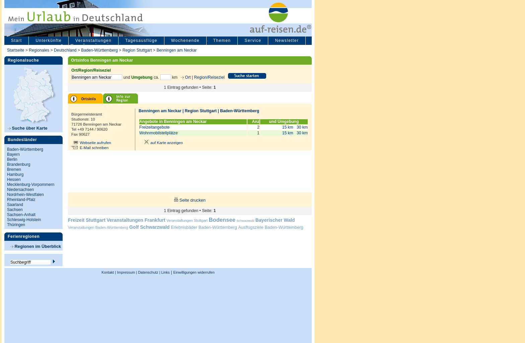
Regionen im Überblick (35, 246)
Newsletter (287, 40)
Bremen (14, 169)
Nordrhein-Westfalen (25, 194)
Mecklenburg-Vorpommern (30, 184)
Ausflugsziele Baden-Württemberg (270, 227)
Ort (187, 77)
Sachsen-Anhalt (21, 214)
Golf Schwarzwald (149, 227)
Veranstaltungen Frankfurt (135, 220)
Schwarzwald (245, 220)
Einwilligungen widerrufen (193, 272)
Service (252, 40)
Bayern (13, 154)
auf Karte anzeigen (162, 143)
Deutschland (65, 50)
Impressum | (127, 272)
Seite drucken (192, 200)
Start (16, 40)
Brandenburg (18, 164)
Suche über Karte (28, 128)
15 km (287, 127)
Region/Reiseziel (209, 77)
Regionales (39, 50)
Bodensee (222, 220)
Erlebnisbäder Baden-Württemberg (204, 227)
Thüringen (16, 224)
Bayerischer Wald (275, 220)
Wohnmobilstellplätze (158, 133)
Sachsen (15, 209)
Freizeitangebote (154, 127)
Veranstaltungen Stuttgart (187, 220)
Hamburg (15, 174)
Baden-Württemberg (99, 50)
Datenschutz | (148, 272)
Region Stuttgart (137, 50)
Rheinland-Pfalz (21, 199)
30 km (302, 127)
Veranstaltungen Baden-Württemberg (98, 227)
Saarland (15, 204)
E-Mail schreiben (94, 148)
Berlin (12, 159)
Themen (222, 40)
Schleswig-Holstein (24, 219)
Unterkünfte (48, 40)
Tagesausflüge (141, 40)
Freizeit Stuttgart (86, 220)
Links (165, 272)
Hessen (14, 179)
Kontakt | (108, 272)
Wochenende (185, 40)
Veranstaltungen (93, 40)
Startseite (15, 50)
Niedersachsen (20, 189)
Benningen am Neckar (176, 50)
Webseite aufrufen (95, 143)
